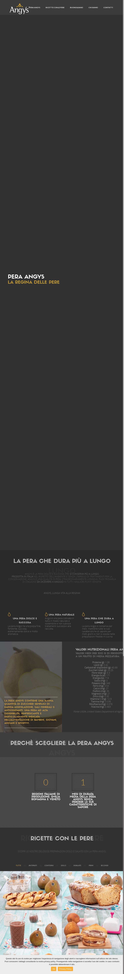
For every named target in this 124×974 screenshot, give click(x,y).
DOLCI (63, 865)
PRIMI (91, 865)
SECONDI (104, 865)
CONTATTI (108, 7)
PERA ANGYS (34, 7)
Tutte (18, 865)
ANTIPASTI (33, 865)
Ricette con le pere (55, 7)
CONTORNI (48, 865)
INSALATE (77, 865)
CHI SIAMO (93, 7)
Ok (53, 969)
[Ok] (120, 964)
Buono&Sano (76, 7)
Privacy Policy (65, 969)
